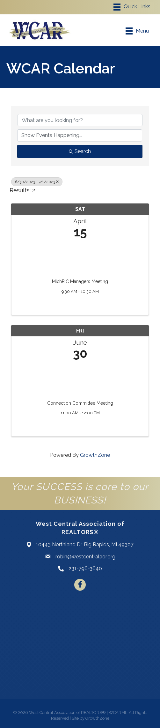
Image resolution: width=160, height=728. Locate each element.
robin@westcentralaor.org (85, 557)
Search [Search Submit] (80, 151)
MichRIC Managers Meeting (80, 281)
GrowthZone (95, 455)
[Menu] (132, 7)
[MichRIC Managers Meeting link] (80, 257)
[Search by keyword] (80, 120)
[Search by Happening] (79, 135)
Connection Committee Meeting (80, 403)
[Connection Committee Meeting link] (80, 378)
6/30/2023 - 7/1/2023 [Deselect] (37, 182)
